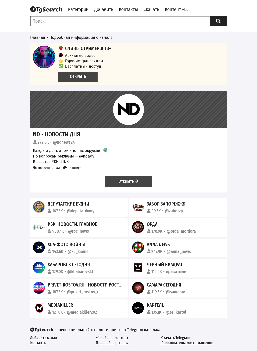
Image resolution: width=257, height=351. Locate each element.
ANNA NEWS (158, 244)
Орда (152, 224)
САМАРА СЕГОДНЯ (164, 285)
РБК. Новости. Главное (72, 224)
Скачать (151, 9)
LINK (65, 161)
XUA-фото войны (66, 244)
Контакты (128, 9)
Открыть (128, 181)
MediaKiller (60, 305)
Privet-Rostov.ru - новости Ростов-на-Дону (96, 285)
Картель (155, 305)
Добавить (103, 9)
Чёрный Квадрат (165, 264)
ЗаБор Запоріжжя (166, 204)
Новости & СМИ (46, 168)
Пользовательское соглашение (187, 342)
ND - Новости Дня (56, 134)
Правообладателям (112, 342)
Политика (72, 168)
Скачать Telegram (175, 337)
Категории (78, 9)
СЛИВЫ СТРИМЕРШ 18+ (84, 48)
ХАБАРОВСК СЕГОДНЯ (69, 264)
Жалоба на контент (112, 337)
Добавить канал (43, 337)
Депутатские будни (68, 204)
